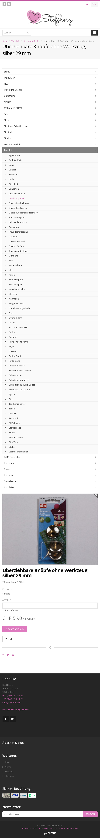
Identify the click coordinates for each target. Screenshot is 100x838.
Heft (9, 260)
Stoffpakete (10, 132)
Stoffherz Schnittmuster (16, 126)
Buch (9, 179)
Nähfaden (12, 298)
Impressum (43, 828)
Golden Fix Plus (14, 246)
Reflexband (12, 360)
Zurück (8, 639)
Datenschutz (72, 828)
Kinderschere (13, 265)
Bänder (10, 169)
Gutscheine (9, 95)
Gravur (7, 469)
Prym (9, 346)
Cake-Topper (10, 481)
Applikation (12, 155)
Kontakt (7, 771)
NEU (6, 83)
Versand (53, 828)
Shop (4, 41)
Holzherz (8, 475)
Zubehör (15, 41)
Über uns (8, 776)
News (6, 766)
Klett (9, 270)
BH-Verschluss (14, 437)
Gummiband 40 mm (16, 250)
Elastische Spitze (15, 217)
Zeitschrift (12, 418)
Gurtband (11, 255)
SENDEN (90, 814)
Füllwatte (11, 236)
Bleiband (11, 174)
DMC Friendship (12, 457)
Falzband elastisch (16, 222)
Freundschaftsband (16, 231)
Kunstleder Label (15, 289)
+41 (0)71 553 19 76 (12, 699)
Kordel (10, 274)
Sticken (7, 120)
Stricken (8, 138)
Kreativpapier (13, 284)
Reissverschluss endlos (18, 370)
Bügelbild (11, 184)
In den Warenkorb (14, 628)
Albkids (7, 101)
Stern (9, 399)
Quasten (11, 351)
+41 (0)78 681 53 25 (12, 695)
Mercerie (11, 294)
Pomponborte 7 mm (16, 341)
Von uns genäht (12, 144)
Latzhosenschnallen (16, 451)
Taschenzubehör (15, 403)
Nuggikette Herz (14, 303)
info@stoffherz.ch (11, 702)
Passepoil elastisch (16, 327)
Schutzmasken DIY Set (17, 389)
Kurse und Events (13, 89)
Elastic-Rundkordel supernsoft (21, 212)
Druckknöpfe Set (32, 41)
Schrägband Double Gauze (20, 384)
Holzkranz (9, 463)
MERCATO (9, 77)
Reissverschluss (15, 365)
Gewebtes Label (15, 241)
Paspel (10, 322)
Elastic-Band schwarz (17, 203)
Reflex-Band (13, 356)
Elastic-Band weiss (16, 207)
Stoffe (7, 71)
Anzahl (6, 599)
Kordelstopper (14, 279)
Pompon (11, 337)
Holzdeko (9, 487)
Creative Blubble (15, 193)
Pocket (10, 332)
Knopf (10, 432)
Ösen (9, 313)
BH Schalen (12, 423)
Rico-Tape (11, 442)
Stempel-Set (13, 427)
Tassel (10, 408)
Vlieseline (11, 413)
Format (7, 589)
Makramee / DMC (13, 107)
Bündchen (12, 188)
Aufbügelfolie (13, 160)
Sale (6, 114)
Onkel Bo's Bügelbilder (18, 308)
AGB (35, 828)
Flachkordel (12, 227)
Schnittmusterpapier (17, 380)
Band (9, 164)
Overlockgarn (13, 317)
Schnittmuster (13, 375)
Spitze (10, 394)
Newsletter (27, 828)
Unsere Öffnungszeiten (15, 709)
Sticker (10, 446)
